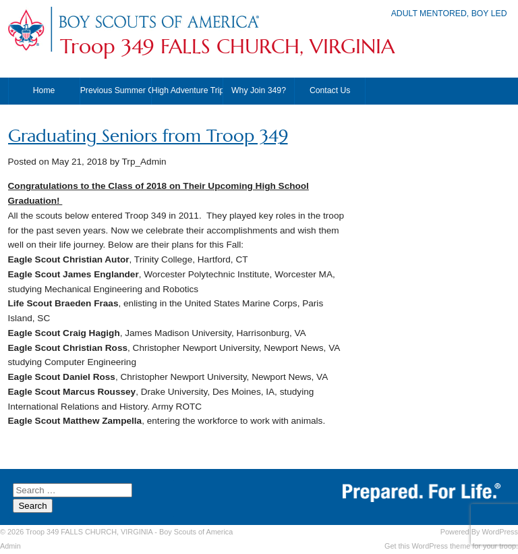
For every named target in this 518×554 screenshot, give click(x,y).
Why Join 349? (258, 90)
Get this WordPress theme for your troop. (451, 546)
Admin (10, 546)
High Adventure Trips (187, 90)
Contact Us (330, 90)
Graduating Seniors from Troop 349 (148, 136)
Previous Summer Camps (115, 90)
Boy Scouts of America (196, 532)
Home (44, 90)
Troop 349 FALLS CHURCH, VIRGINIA (227, 46)
